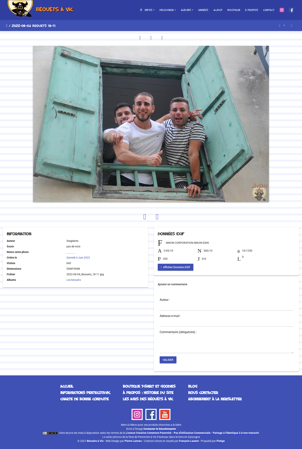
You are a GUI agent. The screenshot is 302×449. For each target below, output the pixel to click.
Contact (268, 10)
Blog (192, 386)
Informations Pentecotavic (85, 392)
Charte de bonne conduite (84, 399)
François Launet (189, 440)
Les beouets (73, 279)
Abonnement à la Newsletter (215, 399)
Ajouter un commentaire (172, 284)
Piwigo (220, 440)
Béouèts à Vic (95, 440)
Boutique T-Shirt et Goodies (149, 386)
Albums (186, 10)
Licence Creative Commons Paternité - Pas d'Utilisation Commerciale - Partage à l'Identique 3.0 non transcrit (192, 432)
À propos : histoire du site (148, 392)
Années (203, 10)
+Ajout (217, 10)
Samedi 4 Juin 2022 (78, 257)
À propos (251, 10)
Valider (168, 359)
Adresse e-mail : (170, 316)
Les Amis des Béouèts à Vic (148, 399)
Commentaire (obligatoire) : (178, 332)
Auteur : (165, 299)
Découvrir (166, 10)
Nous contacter (203, 392)
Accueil (6, 25)
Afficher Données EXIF (175, 267)
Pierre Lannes (133, 440)
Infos (148, 10)
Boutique (233, 10)
